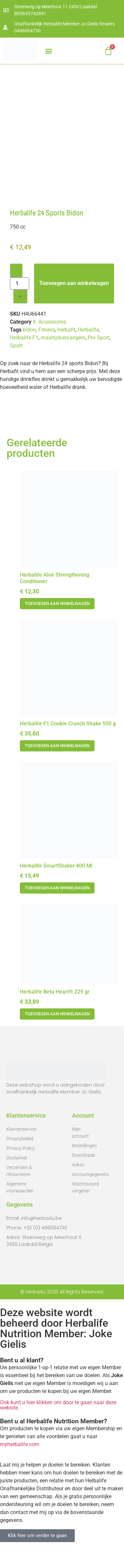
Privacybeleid (19, 1138)
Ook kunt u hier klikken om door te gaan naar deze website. (58, 1405)
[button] (48, 51)
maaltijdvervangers (63, 337)
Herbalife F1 (24, 337)
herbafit (66, 330)
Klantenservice (21, 1129)
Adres (78, 1164)
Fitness (46, 330)
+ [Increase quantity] (20, 296)
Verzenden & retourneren (19, 1171)
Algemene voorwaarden (20, 1187)
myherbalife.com (19, 1444)
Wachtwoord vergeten (83, 1187)
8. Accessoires (49, 322)
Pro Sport (98, 337)
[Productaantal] (19, 283)
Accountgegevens (83, 1174)
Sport (16, 345)
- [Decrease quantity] (16, 270)
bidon (29, 330)
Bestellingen (83, 1145)
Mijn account (80, 1132)
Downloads (83, 1155)
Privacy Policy (20, 1148)
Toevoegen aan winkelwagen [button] (57, 603)
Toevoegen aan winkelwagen (74, 283)
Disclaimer (16, 1157)
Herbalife (88, 330)
